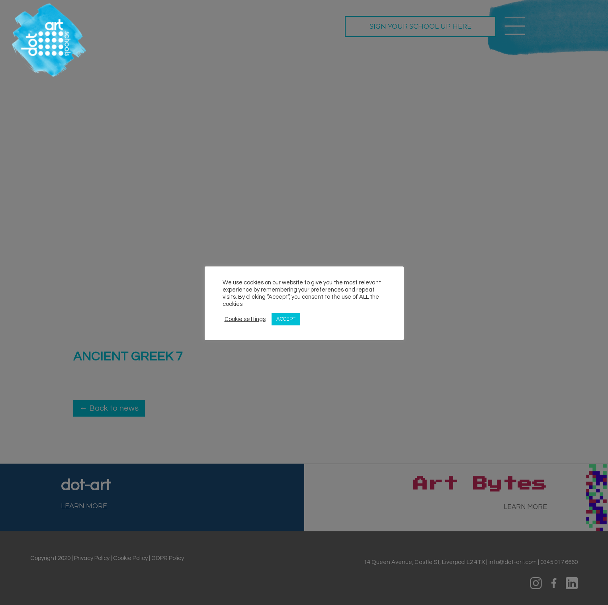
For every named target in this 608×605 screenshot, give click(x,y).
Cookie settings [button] (245, 319)
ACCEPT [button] (285, 319)
